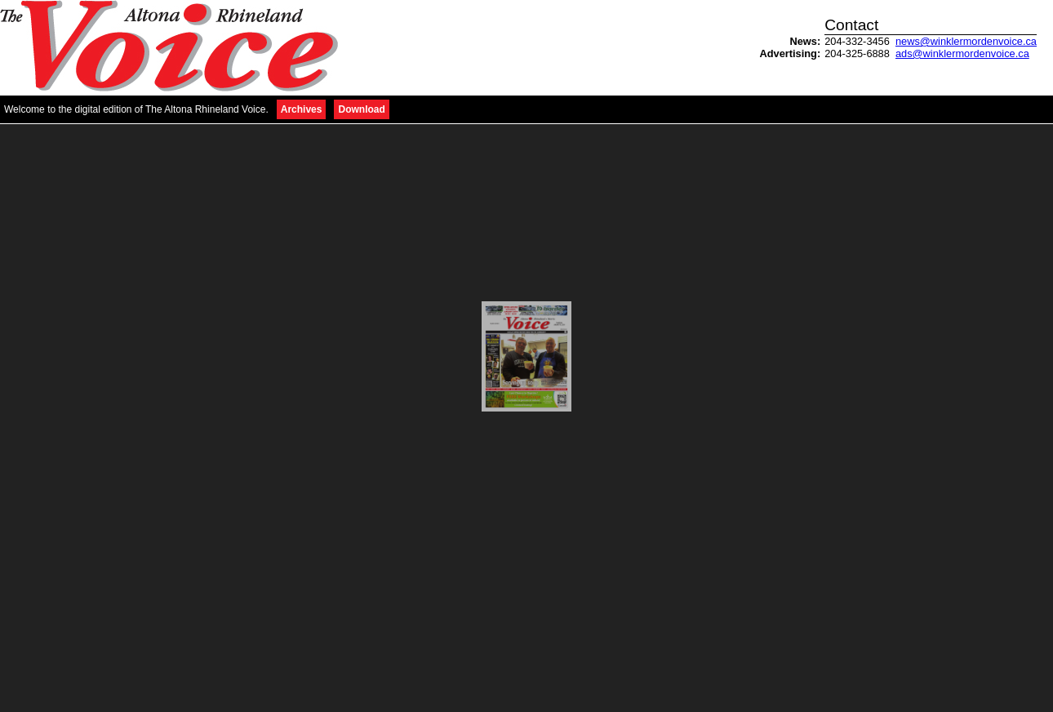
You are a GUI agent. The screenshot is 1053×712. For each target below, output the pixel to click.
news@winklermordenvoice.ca (966, 41)
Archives (301, 109)
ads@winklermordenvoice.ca (962, 53)
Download (361, 109)
